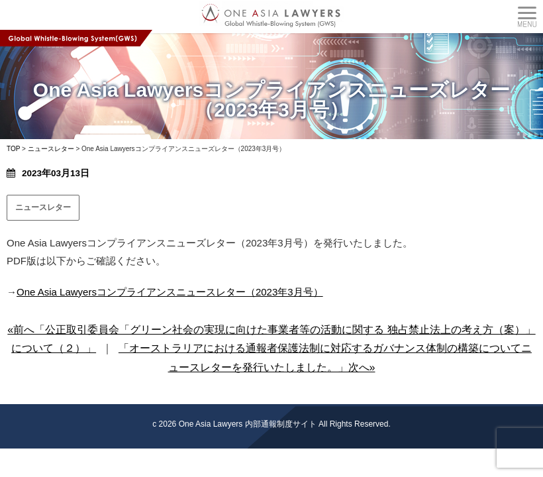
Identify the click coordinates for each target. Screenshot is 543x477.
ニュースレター (43, 207)
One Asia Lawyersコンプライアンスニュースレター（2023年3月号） (170, 291)
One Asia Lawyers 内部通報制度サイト (248, 424)
